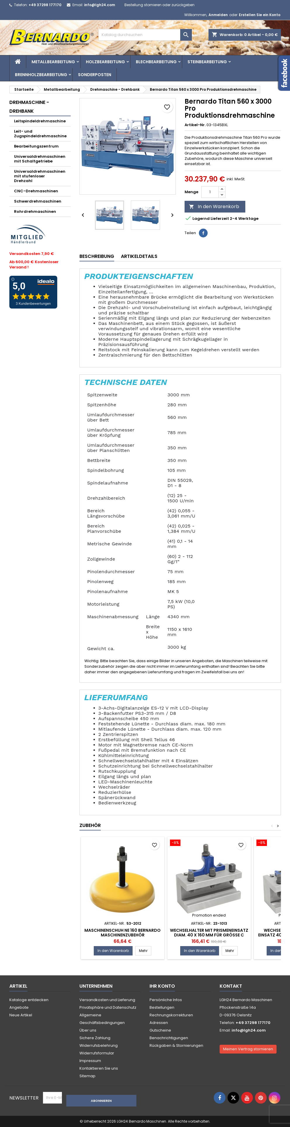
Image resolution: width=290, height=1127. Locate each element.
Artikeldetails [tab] (139, 256)
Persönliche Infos (166, 1000)
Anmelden (218, 14)
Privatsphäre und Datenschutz (107, 1007)
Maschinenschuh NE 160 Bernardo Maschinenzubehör (122, 932)
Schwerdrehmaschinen (37, 201)
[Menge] (210, 192)
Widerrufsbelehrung (98, 1045)
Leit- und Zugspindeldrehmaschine (40, 134)
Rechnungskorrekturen (171, 1015)
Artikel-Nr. (195, 125)
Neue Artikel (20, 1015)
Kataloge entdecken (28, 1000)
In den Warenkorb (214, 206)
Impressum (90, 1060)
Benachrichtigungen (169, 1038)
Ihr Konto (162, 986)
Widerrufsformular (96, 1053)
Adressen (159, 1022)
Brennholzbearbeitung (41, 75)
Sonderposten (94, 75)
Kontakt (231, 986)
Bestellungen (162, 1007)
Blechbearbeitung (156, 62)
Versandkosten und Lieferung (107, 1000)
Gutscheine (160, 1030)
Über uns (87, 1030)
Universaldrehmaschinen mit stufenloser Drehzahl (39, 176)
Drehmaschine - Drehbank (29, 106)
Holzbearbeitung (105, 62)
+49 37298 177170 (45, 4)
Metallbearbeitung (53, 62)
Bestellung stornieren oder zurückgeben (159, 4)
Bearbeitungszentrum (36, 146)
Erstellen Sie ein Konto (259, 14)
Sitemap (87, 1076)
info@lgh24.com (99, 4)
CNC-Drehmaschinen (36, 191)
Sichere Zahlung (94, 1038)
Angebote (19, 1007)
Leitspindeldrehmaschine (40, 121)
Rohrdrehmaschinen (35, 211)
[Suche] (145, 35)
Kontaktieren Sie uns (98, 1068)
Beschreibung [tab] (96, 256)
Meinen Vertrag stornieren (248, 1049)
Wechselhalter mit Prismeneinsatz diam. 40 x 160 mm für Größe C (209, 932)
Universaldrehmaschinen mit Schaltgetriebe (39, 159)
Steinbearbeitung (207, 62)
